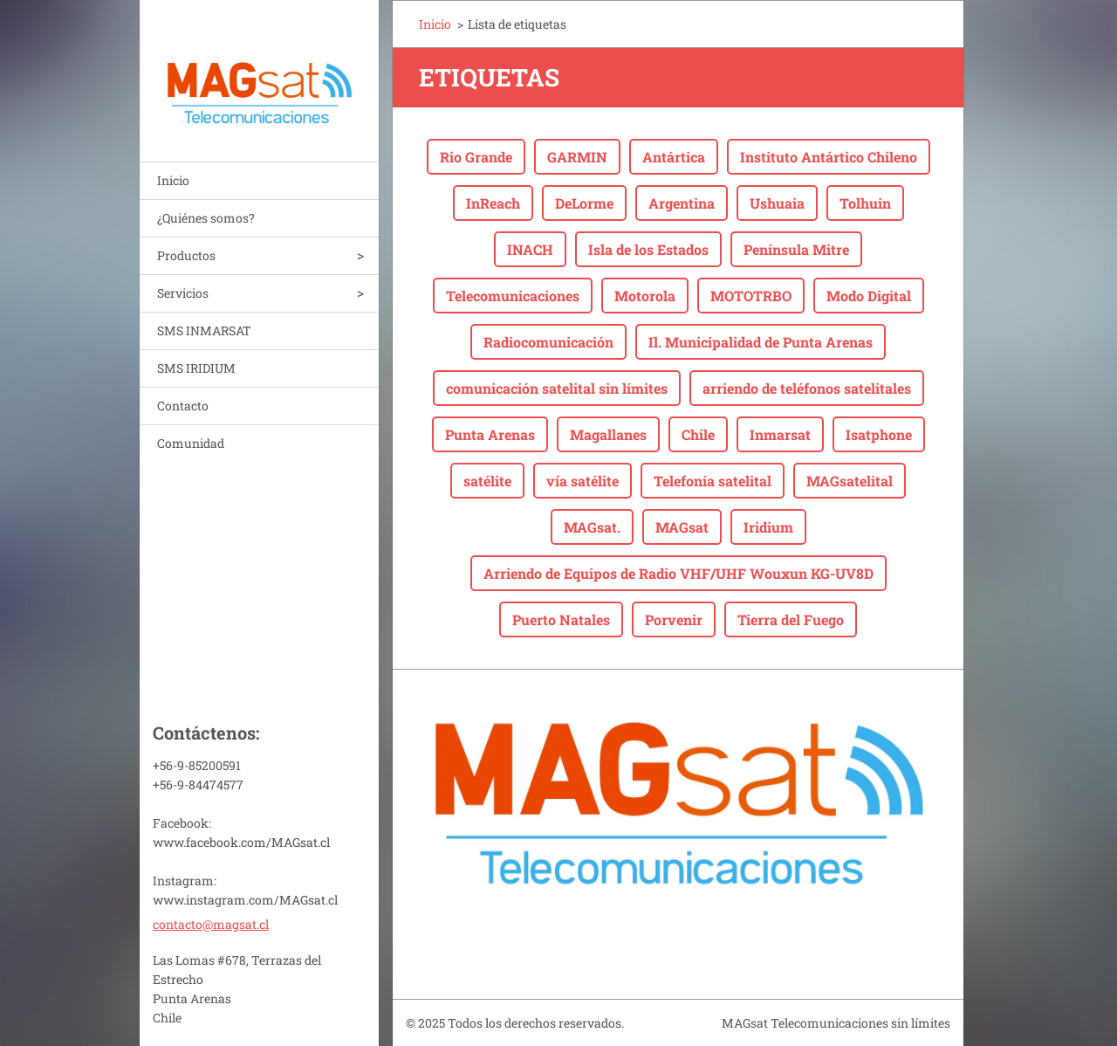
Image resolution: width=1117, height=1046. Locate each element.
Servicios (183, 293)
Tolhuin (865, 203)
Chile (698, 434)
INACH (530, 249)
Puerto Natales (561, 619)
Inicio (173, 180)
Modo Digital (868, 295)
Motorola (644, 295)
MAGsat (682, 527)
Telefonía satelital (712, 480)
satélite (487, 480)
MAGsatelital (849, 480)
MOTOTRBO (750, 295)
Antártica (673, 157)
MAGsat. (592, 527)
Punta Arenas (490, 434)
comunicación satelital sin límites (557, 388)
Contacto (183, 405)
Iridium (768, 527)
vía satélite (582, 480)
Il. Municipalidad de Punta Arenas (760, 342)
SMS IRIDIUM (196, 368)
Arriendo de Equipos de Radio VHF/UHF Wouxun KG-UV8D (678, 573)
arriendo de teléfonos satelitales (806, 388)
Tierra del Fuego (790, 619)
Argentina (681, 203)
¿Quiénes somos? (206, 218)
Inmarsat (780, 434)
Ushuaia (777, 203)
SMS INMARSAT (204, 330)
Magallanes (608, 434)
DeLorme (584, 203)
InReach (493, 203)
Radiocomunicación (548, 342)
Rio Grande (476, 157)
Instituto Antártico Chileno (828, 157)
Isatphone (879, 434)
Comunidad (190, 443)
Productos (186, 255)
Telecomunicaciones (512, 295)
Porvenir (673, 619)
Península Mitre (796, 249)
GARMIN (577, 157)
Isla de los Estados (648, 249)
